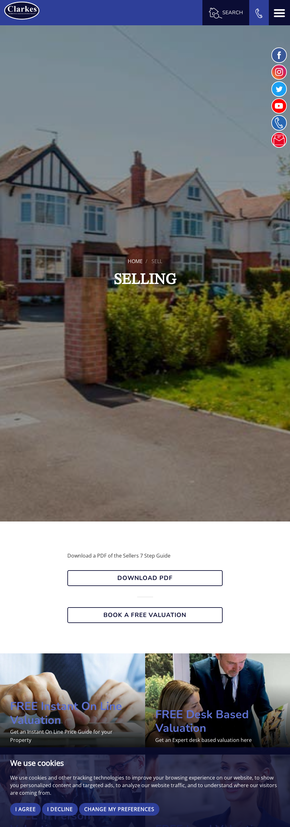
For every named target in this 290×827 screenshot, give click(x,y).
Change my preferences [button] (119, 809)
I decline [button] (60, 809)
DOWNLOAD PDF (145, 578)
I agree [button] (25, 809)
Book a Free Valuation (144, 615)
